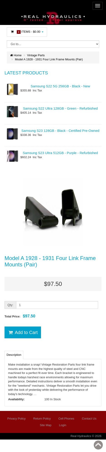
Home (16, 55)
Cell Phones (66, 418)
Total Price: (20, 316)
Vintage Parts (36, 55)
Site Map (45, 425)
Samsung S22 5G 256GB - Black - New (60, 86)
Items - (26, 32)
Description (14, 354)
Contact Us (89, 418)
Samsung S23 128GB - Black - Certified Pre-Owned (60, 131)
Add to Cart (23, 332)
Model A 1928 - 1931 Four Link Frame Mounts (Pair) (49, 59)
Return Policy (42, 418)
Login (62, 425)
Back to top (98, 445)
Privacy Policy (16, 418)
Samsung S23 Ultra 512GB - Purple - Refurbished (60, 153)
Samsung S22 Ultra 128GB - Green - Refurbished (60, 108)
